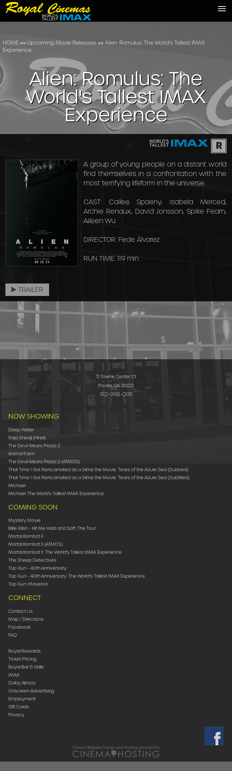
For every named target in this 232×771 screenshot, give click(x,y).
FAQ (12, 635)
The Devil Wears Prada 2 (34, 446)
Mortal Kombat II (25, 536)
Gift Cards (18, 707)
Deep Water (21, 430)
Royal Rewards (24, 651)
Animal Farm (21, 454)
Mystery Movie (24, 520)
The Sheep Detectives (32, 560)
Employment (22, 699)
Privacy (16, 715)
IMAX (14, 675)
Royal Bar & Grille (26, 667)
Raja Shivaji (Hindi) (27, 438)
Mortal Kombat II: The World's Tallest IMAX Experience (65, 552)
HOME (11, 42)
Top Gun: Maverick (28, 584)
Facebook (19, 627)
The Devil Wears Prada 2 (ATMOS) (44, 461)
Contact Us (20, 611)
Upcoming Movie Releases (61, 42)
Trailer (27, 289)
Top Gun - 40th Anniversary (37, 568)
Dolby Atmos (22, 683)
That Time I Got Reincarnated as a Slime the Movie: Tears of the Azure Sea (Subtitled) (99, 477)
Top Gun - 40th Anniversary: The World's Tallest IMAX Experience (76, 576)
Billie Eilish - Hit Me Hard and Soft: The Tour (52, 528)
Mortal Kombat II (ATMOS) (35, 544)
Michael (16, 485)
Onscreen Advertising (31, 691)
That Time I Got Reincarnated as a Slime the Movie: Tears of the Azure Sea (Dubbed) (98, 469)
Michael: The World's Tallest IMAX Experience (56, 493)
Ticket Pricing (22, 659)
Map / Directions (26, 619)
